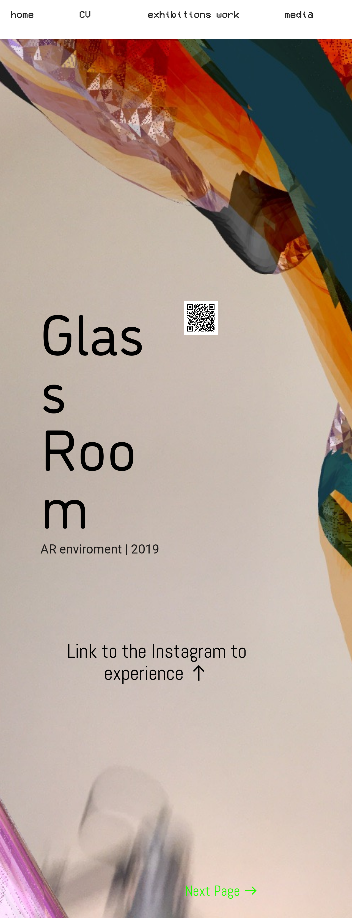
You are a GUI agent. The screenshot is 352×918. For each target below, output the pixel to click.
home (22, 14)
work (227, 14)
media (298, 14)
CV (85, 14)
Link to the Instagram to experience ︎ (156, 670)
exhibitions (179, 14)
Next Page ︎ (221, 891)
